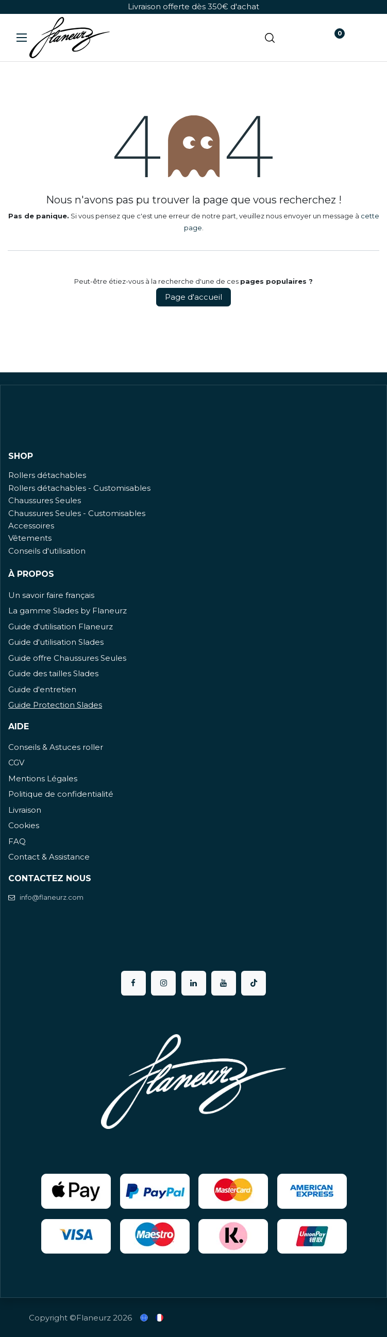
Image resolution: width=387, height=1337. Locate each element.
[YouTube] (223, 983)
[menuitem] (144, 1317)
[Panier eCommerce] (301, 37)
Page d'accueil (193, 297)
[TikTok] (253, 983)
